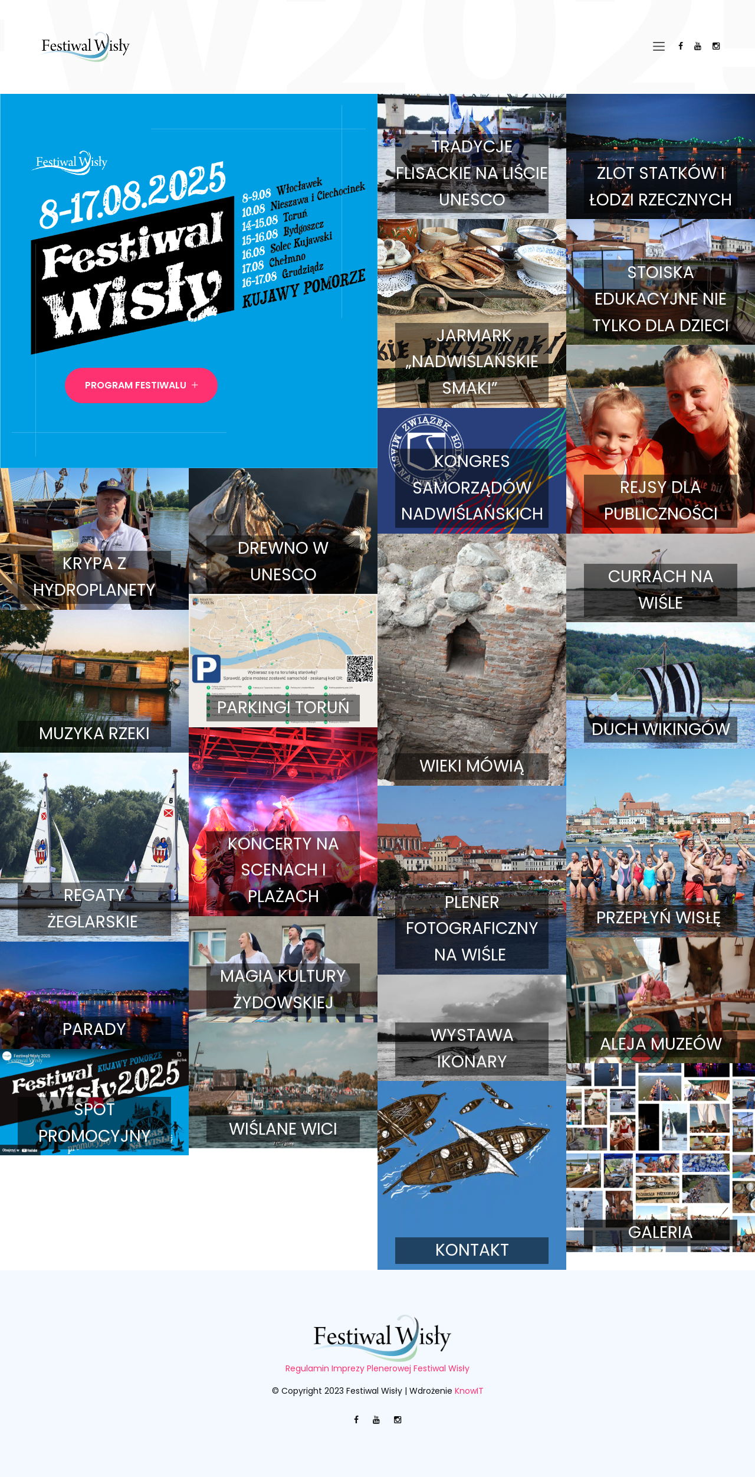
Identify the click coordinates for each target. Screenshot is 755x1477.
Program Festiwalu (141, 385)
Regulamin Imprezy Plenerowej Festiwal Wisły (377, 1368)
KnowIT (469, 1391)
